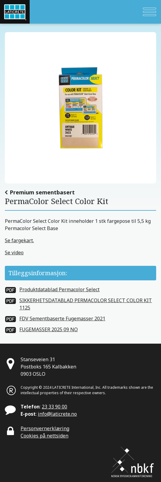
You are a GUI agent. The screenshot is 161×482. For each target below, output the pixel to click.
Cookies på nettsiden (44, 435)
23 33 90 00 (54, 406)
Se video (14, 252)
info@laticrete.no (57, 414)
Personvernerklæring (45, 428)
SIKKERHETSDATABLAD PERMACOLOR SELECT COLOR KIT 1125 (85, 304)
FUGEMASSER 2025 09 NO (48, 329)
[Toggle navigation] (149, 11)
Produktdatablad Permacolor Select (59, 289)
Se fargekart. (19, 240)
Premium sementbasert (42, 192)
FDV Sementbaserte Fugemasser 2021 (62, 318)
